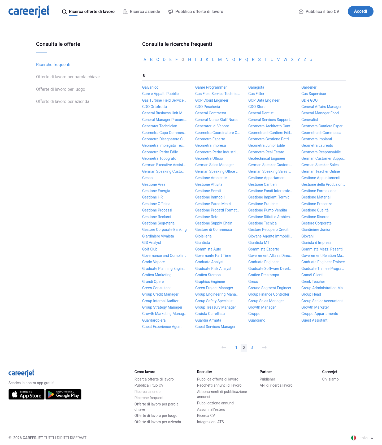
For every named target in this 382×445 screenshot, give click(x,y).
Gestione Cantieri (262, 184)
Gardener (308, 87)
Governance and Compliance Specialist (164, 255)
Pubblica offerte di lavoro (217, 379)
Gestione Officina (156, 204)
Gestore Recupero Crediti (268, 229)
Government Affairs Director (270, 255)
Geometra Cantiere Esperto (323, 126)
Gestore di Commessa (213, 229)
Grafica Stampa (208, 275)
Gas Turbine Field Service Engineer (164, 100)
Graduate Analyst (209, 262)
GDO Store (257, 107)
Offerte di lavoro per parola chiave (68, 76)
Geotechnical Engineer (266, 158)
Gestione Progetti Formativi (217, 210)
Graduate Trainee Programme (323, 268)
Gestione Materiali (316, 197)
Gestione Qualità (315, 210)
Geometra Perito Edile (160, 152)
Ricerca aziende (147, 392)
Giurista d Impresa (316, 242)
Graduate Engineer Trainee (323, 262)
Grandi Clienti (312, 275)
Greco (253, 281)
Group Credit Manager (160, 294)
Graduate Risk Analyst (213, 268)
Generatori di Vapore (212, 126)
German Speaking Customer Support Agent (164, 171)
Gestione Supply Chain (213, 223)
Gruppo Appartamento (319, 314)
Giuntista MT (259, 242)
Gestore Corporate (316, 223)
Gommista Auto (208, 249)
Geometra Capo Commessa (164, 133)
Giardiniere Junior (316, 229)
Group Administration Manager (323, 288)
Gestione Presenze (316, 204)
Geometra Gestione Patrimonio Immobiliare (270, 139)
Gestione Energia (156, 191)
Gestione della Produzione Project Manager (323, 184)
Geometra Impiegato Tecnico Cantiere (164, 145)
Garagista (256, 87)
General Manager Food (320, 113)
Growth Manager (262, 307)
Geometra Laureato (317, 145)
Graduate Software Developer (270, 268)
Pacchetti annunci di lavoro (219, 385)
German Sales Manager (214, 165)
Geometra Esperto (210, 139)
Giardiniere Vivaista (158, 236)
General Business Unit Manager (164, 113)
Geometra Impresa (210, 145)
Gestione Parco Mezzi (213, 204)
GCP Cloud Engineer (211, 100)
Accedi (360, 11)
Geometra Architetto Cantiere (270, 126)
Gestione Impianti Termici (269, 197)
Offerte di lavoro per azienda (62, 101)
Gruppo (254, 314)
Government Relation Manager (323, 255)
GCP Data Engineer (264, 100)
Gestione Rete (206, 217)
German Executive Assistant (164, 165)
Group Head (311, 294)
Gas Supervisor (313, 94)
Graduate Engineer (263, 262)
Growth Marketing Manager (164, 314)
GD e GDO (309, 100)
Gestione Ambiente (211, 178)
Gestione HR (152, 197)
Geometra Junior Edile (266, 145)
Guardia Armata (208, 320)
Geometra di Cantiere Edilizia (270, 133)
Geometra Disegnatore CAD (164, 139)
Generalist (309, 120)
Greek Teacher (313, 281)
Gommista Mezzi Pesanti (322, 249)
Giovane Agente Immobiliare (270, 236)
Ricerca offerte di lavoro (154, 379)
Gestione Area (154, 184)
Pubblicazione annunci (215, 403)
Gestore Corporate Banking (164, 229)
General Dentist (261, 113)
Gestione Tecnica (262, 223)
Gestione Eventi (208, 191)
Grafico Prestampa (263, 275)
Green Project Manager (214, 288)
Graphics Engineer (210, 281)
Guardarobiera (154, 320)
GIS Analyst (151, 242)
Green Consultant (156, 288)
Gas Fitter (256, 94)
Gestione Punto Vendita (267, 210)
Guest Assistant (314, 320)
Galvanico (150, 87)
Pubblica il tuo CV (319, 11)
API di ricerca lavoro (276, 385)
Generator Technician (159, 126)
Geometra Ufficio (209, 158)
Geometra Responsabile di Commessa (323, 152)
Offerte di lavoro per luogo (60, 89)
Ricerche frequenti (53, 64)
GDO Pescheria (207, 107)
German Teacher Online (320, 171)
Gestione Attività (209, 184)
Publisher (267, 379)
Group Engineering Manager (217, 294)
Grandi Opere (153, 281)
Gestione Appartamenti (267, 178)
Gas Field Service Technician (217, 94)
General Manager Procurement (164, 120)
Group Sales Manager (266, 301)
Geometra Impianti (316, 139)
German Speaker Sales (320, 165)
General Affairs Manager (321, 107)
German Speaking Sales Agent (270, 171)
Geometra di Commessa (321, 133)
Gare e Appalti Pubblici (161, 94)
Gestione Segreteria (158, 223)
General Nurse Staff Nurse (216, 120)
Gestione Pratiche (262, 204)
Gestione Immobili (210, 197)
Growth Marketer (315, 307)
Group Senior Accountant (322, 301)
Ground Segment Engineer (269, 288)
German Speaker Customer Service (270, 165)
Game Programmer (211, 87)
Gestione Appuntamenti (320, 178)
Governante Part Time (213, 255)
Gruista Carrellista (210, 314)
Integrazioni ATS (210, 422)
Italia (362, 438)
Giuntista (202, 242)
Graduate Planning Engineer (164, 268)
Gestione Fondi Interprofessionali (270, 191)
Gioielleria (203, 236)
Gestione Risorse (315, 217)
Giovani (307, 236)
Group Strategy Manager (162, 307)
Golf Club (149, 249)
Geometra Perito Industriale (217, 152)
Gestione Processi (157, 210)
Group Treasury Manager (215, 307)
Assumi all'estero (211, 409)
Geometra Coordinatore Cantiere (217, 133)
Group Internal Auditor (160, 301)
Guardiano (256, 320)
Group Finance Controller (268, 294)
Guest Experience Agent (161, 327)
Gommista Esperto (263, 249)
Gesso (147, 178)
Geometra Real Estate (266, 152)
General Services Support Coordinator (270, 120)
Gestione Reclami (156, 217)
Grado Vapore (153, 262)
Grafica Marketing (156, 275)
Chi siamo (330, 379)
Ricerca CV (206, 415)
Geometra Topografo (159, 158)
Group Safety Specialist (214, 301)
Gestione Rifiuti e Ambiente (270, 217)
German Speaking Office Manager (217, 171)
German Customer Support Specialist (323, 158)
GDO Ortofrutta (154, 107)
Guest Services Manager (215, 327)
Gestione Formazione (319, 191)
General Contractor (210, 113)
